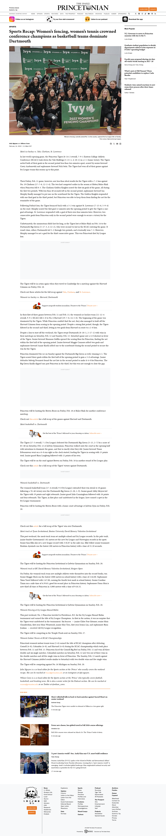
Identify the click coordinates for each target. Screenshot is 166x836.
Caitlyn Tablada (129, 93)
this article (34, 419)
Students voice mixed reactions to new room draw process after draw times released (139, 86)
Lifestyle (97, 806)
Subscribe (144, 9)
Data (62, 811)
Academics (47, 809)
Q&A (45, 801)
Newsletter (98, 813)
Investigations (82, 808)
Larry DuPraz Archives (116, 810)
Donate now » (92, 305)
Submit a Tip (116, 813)
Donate (153, 9)
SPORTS (12, 26)
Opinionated (99, 794)
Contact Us (116, 800)
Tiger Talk (98, 792)
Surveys (63, 813)
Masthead (12, 13)
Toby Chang (139, 65)
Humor (113, 14)
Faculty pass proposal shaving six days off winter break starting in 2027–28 (139, 60)
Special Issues (100, 815)
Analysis (46, 814)
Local (45, 796)
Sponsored (122, 14)
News (46, 788)
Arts (96, 801)
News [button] (33, 14)
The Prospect (99, 799)
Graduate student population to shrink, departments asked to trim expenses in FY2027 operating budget (140, 47)
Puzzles (107, 14)
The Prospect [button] (70, 14)
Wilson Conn (25, 143)
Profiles (80, 804)
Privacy (114, 817)
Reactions (64, 808)
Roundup (98, 790)
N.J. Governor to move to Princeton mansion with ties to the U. (138, 34)
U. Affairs (47, 790)
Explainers (64, 788)
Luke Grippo (128, 39)
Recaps (80, 792)
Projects (98, 811)
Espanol (115, 795)
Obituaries (47, 811)
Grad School (48, 794)
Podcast (98, 788)
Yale (65, 291)
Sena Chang (128, 65)
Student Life (48, 792)
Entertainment (100, 804)
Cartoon (80, 814)
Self (96, 808)
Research (47, 807)
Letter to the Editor (67, 795)
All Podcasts (99, 796)
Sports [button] (47, 14)
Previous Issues (14, 8)
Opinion (63, 791)
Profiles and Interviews (82, 797)
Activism (46, 803)
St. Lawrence (85, 291)
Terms (114, 820)
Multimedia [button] (89, 14)
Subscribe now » (95, 433)
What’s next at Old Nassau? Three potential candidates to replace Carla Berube (139, 73)
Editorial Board (66, 804)
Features (81, 801)
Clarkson (71, 291)
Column (63, 793)
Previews (81, 794)
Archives (98, 14)
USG (45, 805)
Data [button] (61, 14)
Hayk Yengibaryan (130, 79)
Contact (24, 13)
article (36, 465)
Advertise (18, 13)
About (114, 805)
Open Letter (65, 806)
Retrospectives (83, 806)
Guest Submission (67, 801)
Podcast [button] (80, 14)
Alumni (46, 798)
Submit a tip (13, 10)
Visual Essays (82, 811)
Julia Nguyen (13, 143)
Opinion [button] (39, 14)
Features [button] (54, 14)
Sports (80, 788)
